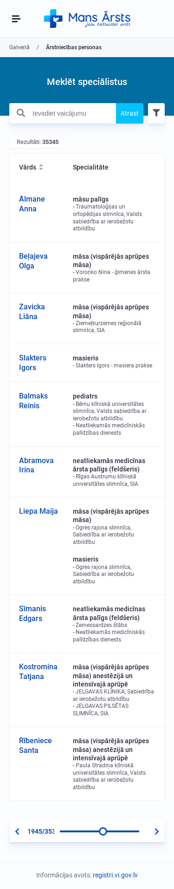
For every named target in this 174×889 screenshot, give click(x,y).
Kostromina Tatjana (38, 671)
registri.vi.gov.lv (115, 875)
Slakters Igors (32, 362)
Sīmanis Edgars (32, 613)
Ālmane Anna (32, 204)
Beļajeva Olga (33, 261)
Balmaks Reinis (33, 401)
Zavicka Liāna (32, 311)
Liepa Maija (38, 511)
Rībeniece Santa (35, 745)
